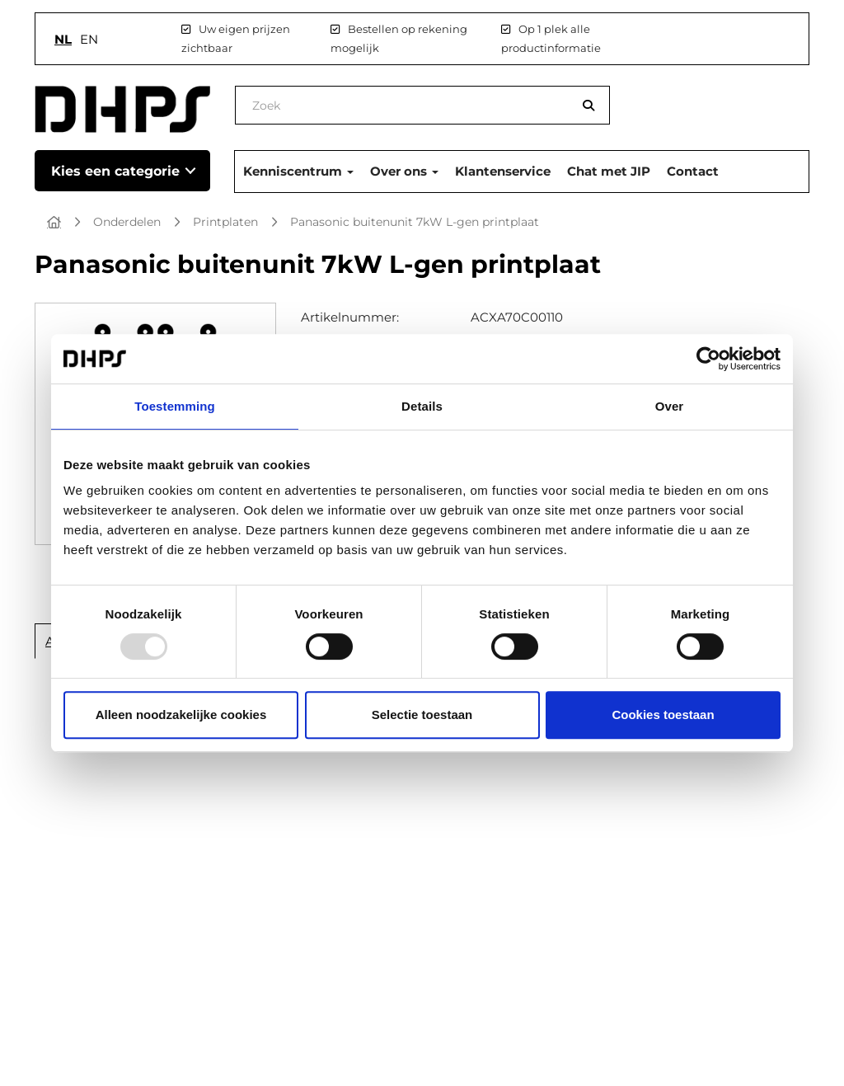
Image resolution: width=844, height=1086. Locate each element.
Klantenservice (503, 171)
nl (63, 39)
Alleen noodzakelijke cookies (181, 715)
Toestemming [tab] (174, 406)
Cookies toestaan (663, 715)
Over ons (404, 171)
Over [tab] (669, 406)
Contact (693, 171)
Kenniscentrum (298, 171)
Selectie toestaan (422, 715)
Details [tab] (422, 406)
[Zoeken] (588, 105)
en (89, 39)
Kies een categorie (115, 171)
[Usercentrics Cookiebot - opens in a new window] (708, 358)
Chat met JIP (608, 171)
